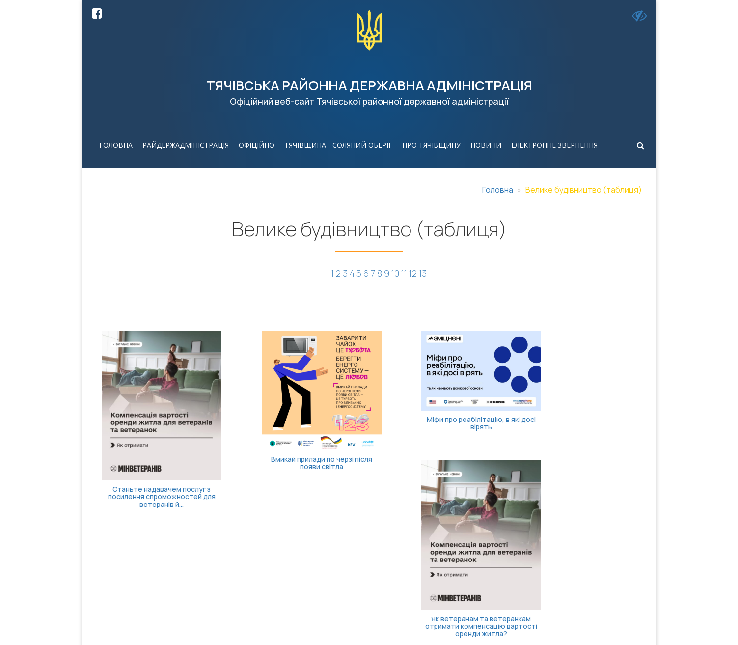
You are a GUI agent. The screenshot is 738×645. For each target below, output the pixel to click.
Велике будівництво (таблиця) (583, 189)
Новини (485, 145)
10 (395, 273)
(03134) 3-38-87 (357, 563)
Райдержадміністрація (185, 145)
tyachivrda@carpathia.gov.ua (476, 563)
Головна (116, 145)
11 (404, 273)
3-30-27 (342, 573)
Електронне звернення (554, 145)
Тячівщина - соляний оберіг (338, 145)
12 (413, 273)
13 (423, 273)
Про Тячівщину (431, 145)
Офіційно (256, 145)
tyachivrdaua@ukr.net (463, 573)
